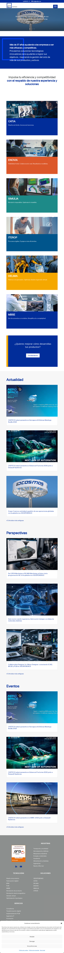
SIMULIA (36, 888)
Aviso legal (42, 950)
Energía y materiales (39, 856)
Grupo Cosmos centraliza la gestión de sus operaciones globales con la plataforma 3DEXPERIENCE (32, 19)
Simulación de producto (14, 891)
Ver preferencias (32, 946)
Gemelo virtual (11, 896)
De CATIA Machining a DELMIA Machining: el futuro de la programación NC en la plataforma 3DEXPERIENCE (28, 574)
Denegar (32, 941)
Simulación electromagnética (15, 893)
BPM (7, 883)
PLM (7, 886)
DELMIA (36, 883)
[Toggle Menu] (55, 6)
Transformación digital (13, 911)
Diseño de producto (12, 878)
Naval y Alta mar (38, 866)
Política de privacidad (34, 950)
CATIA (35, 881)
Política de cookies (23, 950)
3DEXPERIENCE (38, 878)
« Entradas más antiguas (15, 520)
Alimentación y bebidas (40, 861)
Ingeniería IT (10, 916)
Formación (9, 918)
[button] (61, 923)
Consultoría (10, 908)
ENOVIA (36, 886)
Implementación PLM (13, 913)
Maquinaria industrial (40, 853)
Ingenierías (36, 863)
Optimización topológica (14, 898)
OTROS (35, 891)
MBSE (8, 888)
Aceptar (32, 936)
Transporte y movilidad (40, 848)
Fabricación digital (12, 881)
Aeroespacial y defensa (40, 851)
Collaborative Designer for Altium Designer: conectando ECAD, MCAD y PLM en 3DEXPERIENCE (30, 665)
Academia (36, 858)
